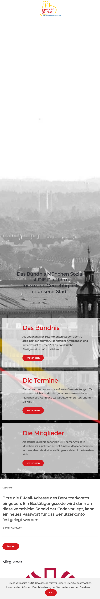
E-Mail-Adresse (12, 527)
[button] (4, 8)
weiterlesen (33, 357)
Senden (11, 546)
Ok (51, 592)
